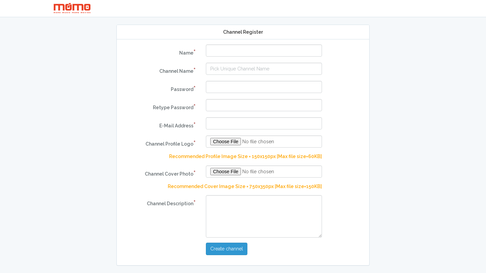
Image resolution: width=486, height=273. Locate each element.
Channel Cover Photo (170, 173)
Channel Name (177, 70)
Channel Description (171, 203)
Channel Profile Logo (170, 143)
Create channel (226, 248)
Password (183, 89)
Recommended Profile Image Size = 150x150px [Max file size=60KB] (245, 156)
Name (187, 52)
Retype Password (174, 107)
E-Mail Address (177, 125)
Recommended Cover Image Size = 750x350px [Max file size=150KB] (245, 186)
